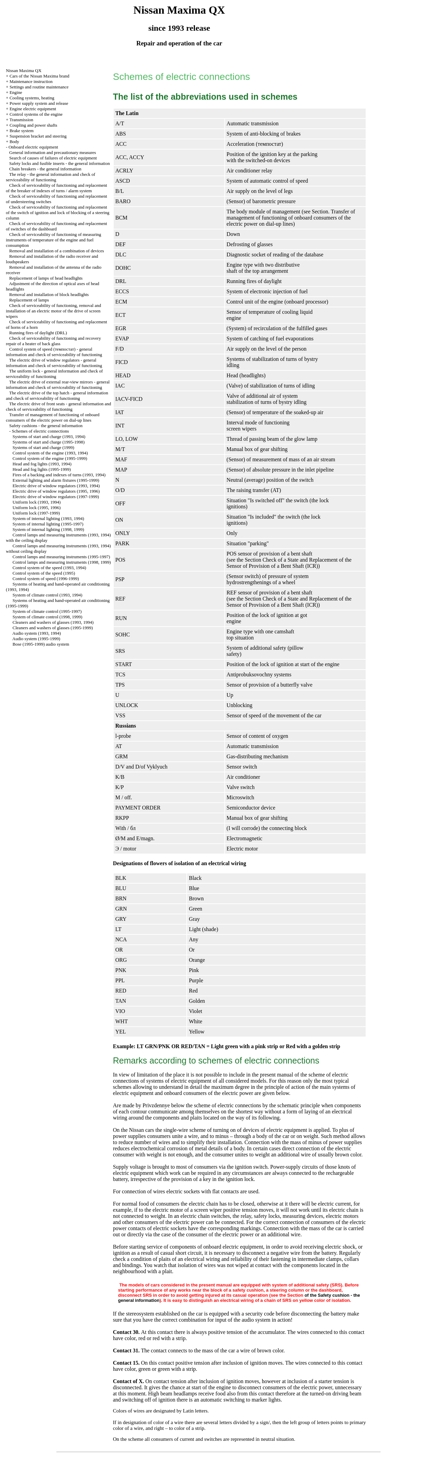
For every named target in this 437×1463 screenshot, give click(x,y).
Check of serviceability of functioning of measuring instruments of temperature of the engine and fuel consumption (53, 240)
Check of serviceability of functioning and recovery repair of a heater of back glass (53, 341)
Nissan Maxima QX (23, 70)
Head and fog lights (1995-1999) (42, 469)
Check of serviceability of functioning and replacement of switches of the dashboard (56, 226)
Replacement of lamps (29, 300)
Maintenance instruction (31, 81)
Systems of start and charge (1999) (43, 447)
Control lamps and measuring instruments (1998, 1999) (62, 562)
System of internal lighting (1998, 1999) (48, 529)
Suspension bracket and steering (38, 136)
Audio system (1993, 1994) (36, 633)
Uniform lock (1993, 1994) (37, 502)
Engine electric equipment (33, 108)
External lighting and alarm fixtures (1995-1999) (56, 480)
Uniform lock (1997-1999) (36, 513)
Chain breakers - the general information (45, 168)
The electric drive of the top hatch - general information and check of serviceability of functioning (57, 395)
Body (14, 141)
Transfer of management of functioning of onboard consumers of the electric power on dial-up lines (52, 417)
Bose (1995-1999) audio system (41, 644)
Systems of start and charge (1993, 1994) (49, 436)
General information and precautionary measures (52, 152)
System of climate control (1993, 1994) (47, 594)
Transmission (21, 119)
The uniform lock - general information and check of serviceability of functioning (54, 373)
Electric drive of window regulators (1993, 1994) (56, 485)
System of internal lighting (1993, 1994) (48, 518)
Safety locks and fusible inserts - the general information (59, 163)
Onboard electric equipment (33, 147)
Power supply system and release (39, 103)
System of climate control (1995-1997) (47, 611)
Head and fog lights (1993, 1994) (42, 463)
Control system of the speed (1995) (44, 573)
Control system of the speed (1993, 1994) (49, 567)
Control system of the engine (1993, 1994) (50, 452)
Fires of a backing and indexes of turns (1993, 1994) (59, 474)
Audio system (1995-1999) (36, 638)
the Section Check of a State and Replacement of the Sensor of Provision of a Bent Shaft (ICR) (289, 563)
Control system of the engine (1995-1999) (50, 458)
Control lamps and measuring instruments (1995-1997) (61, 556)
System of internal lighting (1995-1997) (48, 523)
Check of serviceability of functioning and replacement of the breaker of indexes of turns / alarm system (56, 188)
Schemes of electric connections (40, 431)
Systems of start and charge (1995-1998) (49, 442)
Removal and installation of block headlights (49, 294)
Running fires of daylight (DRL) (38, 332)
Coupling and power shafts (33, 125)
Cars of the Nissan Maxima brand (39, 76)
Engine (16, 92)
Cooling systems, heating (32, 97)
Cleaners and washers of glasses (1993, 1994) (53, 622)
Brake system (21, 130)
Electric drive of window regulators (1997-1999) (56, 496)
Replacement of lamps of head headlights (46, 278)
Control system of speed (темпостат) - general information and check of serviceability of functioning (54, 352)
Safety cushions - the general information (46, 425)
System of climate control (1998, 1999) (47, 616)
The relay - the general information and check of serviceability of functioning (50, 177)
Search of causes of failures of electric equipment (53, 157)
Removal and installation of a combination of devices (56, 250)
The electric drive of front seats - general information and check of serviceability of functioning (58, 406)
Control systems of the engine (36, 114)
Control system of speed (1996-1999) (46, 578)
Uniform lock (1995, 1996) (37, 507)
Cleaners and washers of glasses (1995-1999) (53, 627)
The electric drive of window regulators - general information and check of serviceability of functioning (54, 362)
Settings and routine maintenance (39, 86)
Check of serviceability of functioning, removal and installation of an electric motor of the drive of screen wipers (53, 311)
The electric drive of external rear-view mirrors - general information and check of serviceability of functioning (58, 384)
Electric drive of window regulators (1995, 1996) (56, 491)
